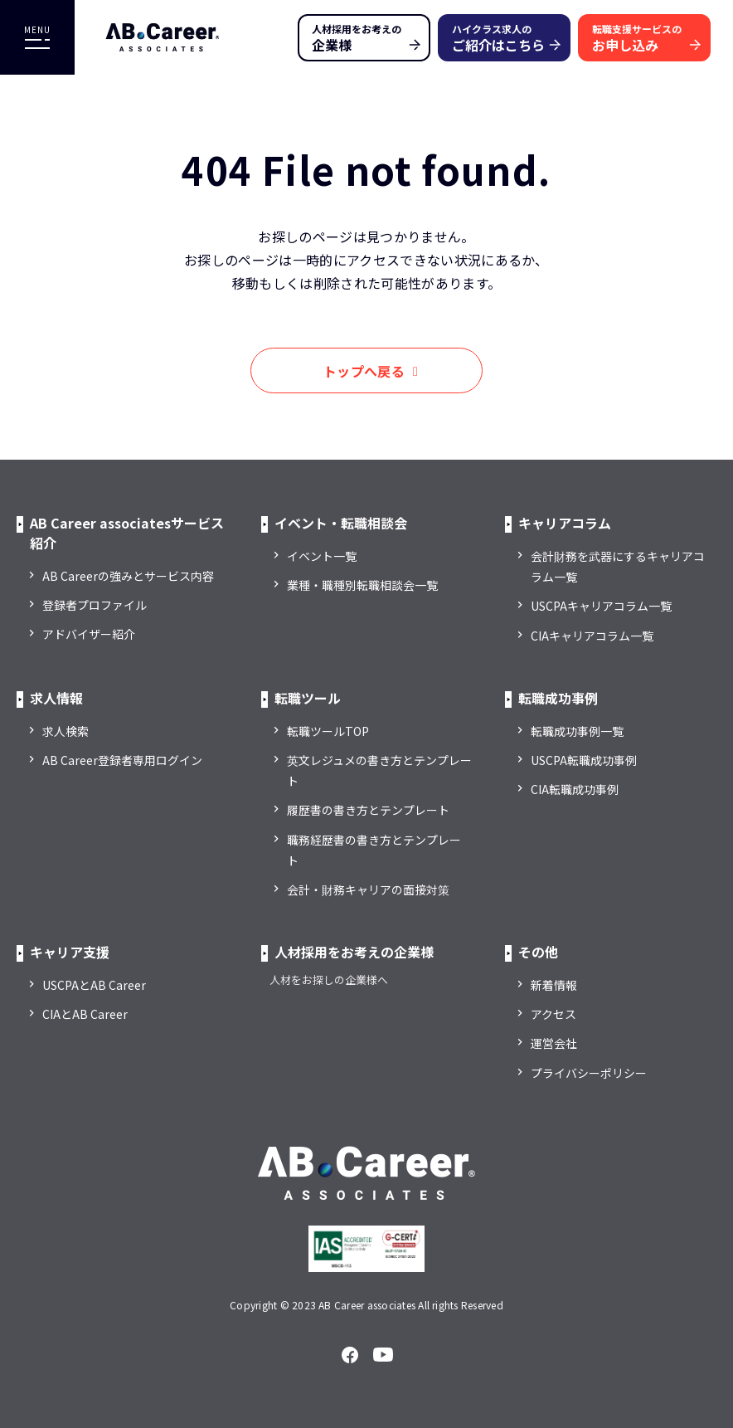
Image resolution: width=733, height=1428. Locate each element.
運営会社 (554, 1043)
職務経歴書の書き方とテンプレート (374, 850)
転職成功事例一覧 (577, 731)
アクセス (553, 1014)
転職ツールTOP (328, 731)
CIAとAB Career (85, 1014)
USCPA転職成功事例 (584, 760)
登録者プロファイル (94, 605)
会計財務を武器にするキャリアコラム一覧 (618, 566)
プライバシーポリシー (589, 1073)
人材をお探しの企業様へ (328, 979)
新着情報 (554, 985)
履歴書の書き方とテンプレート (368, 810)
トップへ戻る (364, 371)
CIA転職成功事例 (575, 789)
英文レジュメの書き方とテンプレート (379, 770)
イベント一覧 (322, 556)
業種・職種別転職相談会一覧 (362, 585)
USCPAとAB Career (94, 985)
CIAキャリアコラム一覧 (592, 635)
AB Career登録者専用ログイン (122, 760)
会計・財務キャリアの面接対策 (368, 889)
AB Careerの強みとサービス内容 (128, 576)
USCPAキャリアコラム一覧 (601, 605)
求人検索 (65, 731)
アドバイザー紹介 (88, 634)
